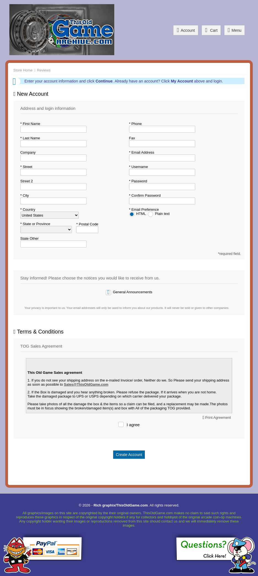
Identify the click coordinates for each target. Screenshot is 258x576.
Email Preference (145, 209)
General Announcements (132, 292)
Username (139, 167)
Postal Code (88, 224)
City (25, 195)
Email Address (142, 152)
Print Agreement (218, 417)
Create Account (129, 454)
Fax (132, 138)
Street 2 (26, 181)
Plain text (162, 214)
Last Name (31, 138)
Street (27, 167)
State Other (29, 238)
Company (28, 152)
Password (139, 181)
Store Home (22, 70)
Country (28, 209)
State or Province (36, 224)
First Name (31, 124)
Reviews (43, 70)
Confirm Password (146, 195)
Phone (136, 124)
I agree (133, 424)
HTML (141, 214)
